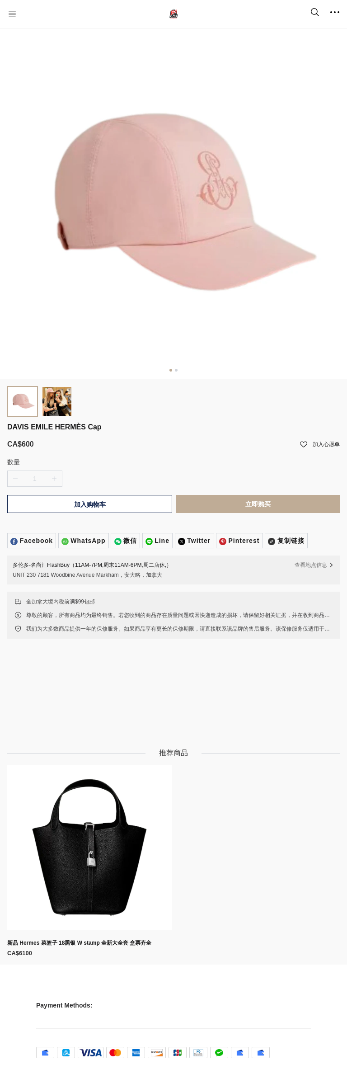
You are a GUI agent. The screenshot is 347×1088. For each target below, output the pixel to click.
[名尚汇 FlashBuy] (173, 14)
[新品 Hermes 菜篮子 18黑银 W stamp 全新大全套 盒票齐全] (94, 824)
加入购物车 (94, 499)
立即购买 (253, 498)
